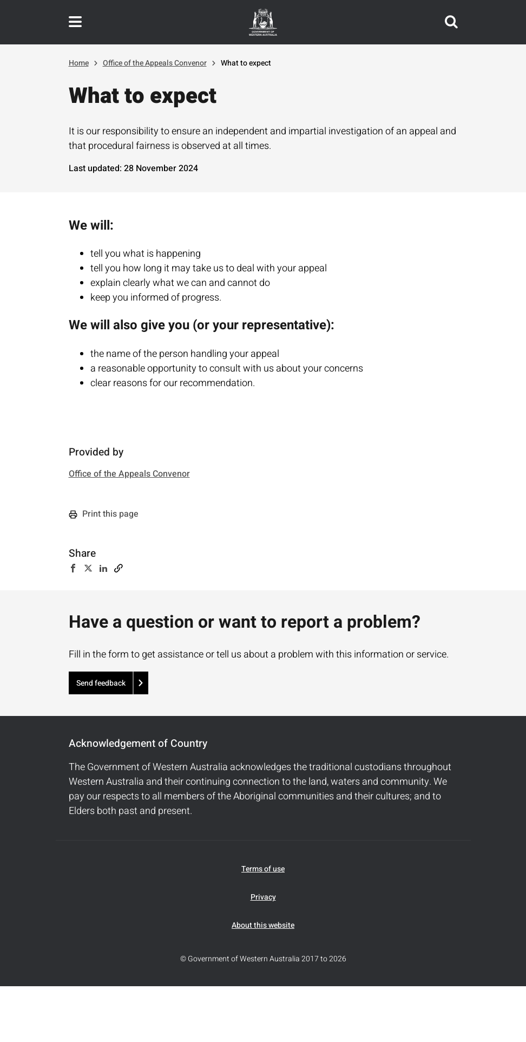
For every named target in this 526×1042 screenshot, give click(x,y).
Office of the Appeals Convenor (155, 63)
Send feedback (101, 683)
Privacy (263, 897)
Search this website (451, 22)
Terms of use (263, 869)
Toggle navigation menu (75, 22)
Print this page (104, 513)
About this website (263, 925)
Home (79, 63)
